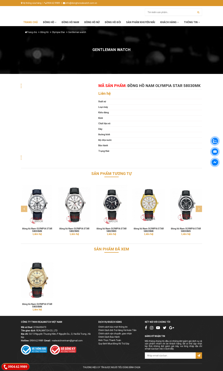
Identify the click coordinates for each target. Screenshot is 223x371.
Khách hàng (169, 22)
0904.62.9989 (52, 3)
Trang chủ (30, 22)
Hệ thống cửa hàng (31, 3)
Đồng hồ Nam (70, 22)
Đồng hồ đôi (113, 22)
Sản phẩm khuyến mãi (140, 22)
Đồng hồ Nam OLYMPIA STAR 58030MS (186, 229)
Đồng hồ (49, 22)
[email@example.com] (170, 355)
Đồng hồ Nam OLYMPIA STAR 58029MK (149, 229)
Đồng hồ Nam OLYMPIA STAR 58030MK (37, 229)
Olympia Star (58, 32)
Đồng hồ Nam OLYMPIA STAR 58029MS (74, 229)
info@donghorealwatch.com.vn (80, 3)
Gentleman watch (77, 32)
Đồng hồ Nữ (92, 22)
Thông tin (192, 22)
